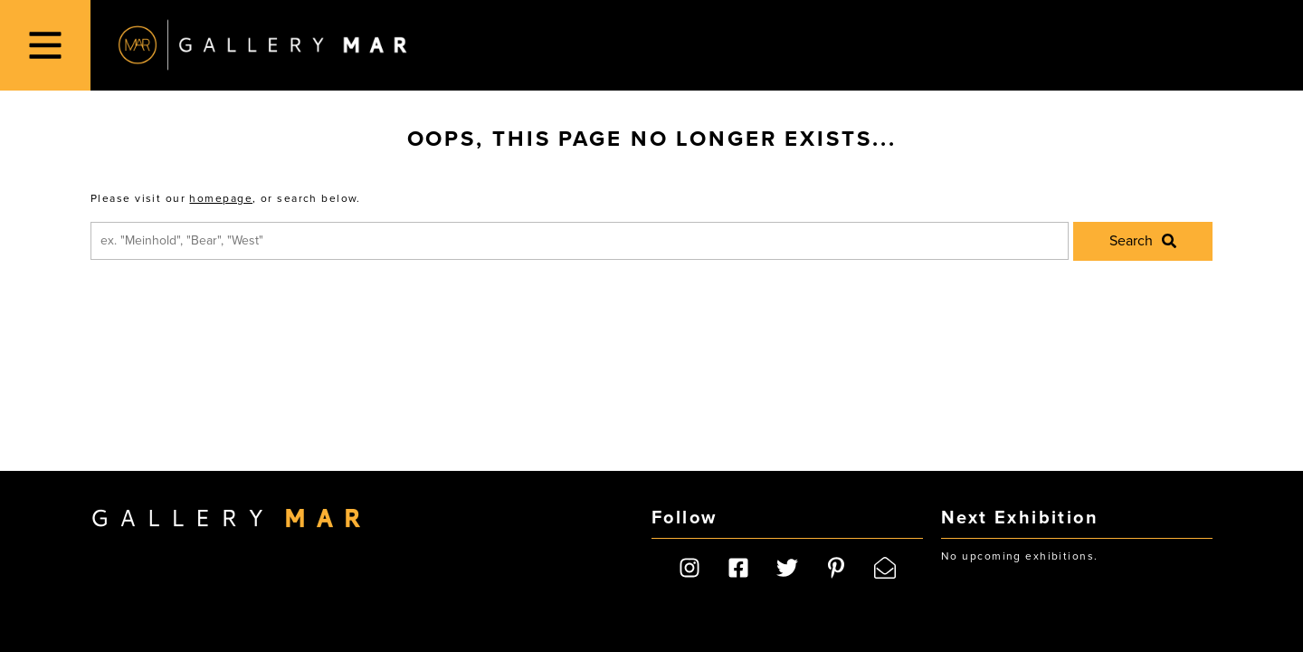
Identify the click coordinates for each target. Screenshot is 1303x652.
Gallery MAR (262, 45)
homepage (220, 198)
